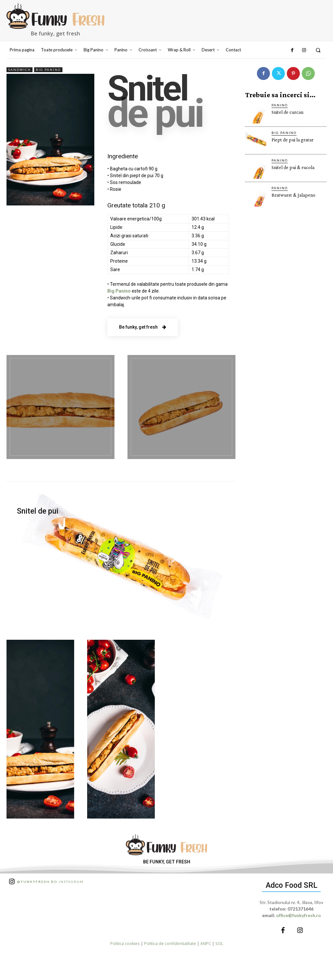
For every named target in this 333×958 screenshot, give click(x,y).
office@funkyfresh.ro (298, 915)
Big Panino (48, 69)
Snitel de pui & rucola (293, 167)
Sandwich (20, 69)
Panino (280, 105)
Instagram (50, 882)
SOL (219, 943)
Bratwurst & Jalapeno (293, 195)
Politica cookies (125, 943)
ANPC (205, 943)
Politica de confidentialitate (170, 943)
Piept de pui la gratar (292, 139)
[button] (318, 50)
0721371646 (300, 909)
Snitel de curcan (287, 112)
